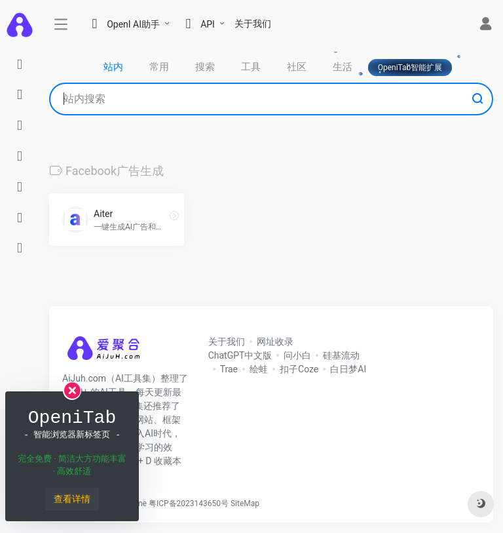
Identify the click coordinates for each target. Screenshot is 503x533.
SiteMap (245, 503)
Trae (229, 369)
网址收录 (275, 341)
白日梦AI (348, 369)
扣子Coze (299, 369)
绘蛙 (259, 369)
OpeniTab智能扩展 (410, 67)
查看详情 (72, 499)
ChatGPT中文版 (240, 355)
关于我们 (252, 23)
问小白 (297, 355)
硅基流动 (341, 355)
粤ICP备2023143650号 (189, 503)
